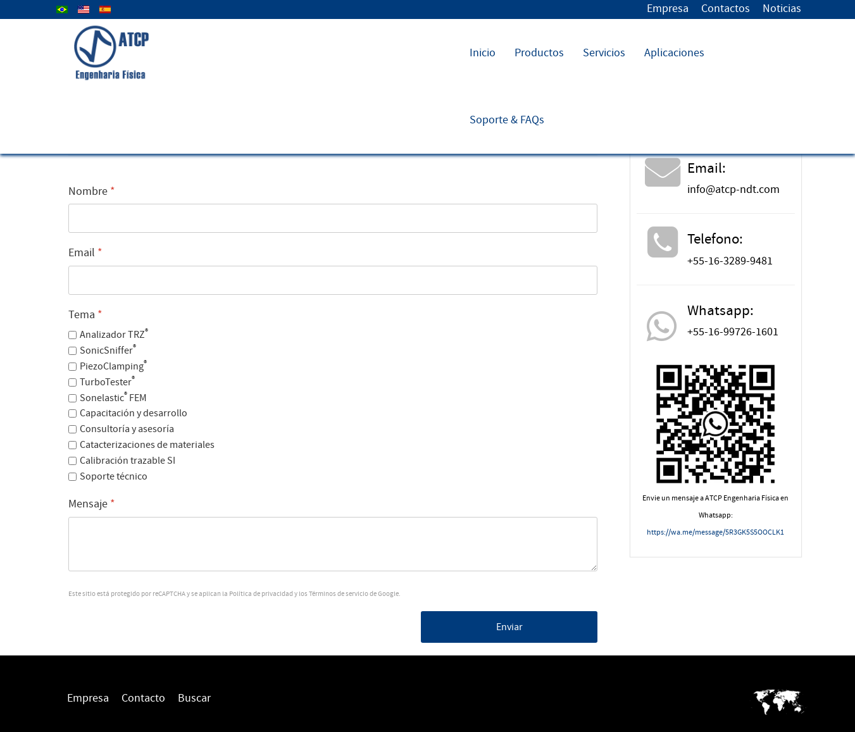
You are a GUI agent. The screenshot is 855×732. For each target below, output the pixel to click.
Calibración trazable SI (127, 460)
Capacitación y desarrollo (133, 413)
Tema (85, 314)
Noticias (782, 8)
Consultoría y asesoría (127, 429)
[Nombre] (332, 218)
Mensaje (91, 504)
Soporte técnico (113, 476)
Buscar (194, 698)
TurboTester (107, 382)
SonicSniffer (108, 350)
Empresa (668, 8)
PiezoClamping (113, 366)
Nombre (91, 191)
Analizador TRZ (114, 334)
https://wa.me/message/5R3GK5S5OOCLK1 (715, 532)
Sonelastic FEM (113, 398)
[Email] (332, 280)
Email (85, 252)
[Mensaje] (332, 544)
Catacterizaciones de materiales (147, 444)
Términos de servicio (338, 594)
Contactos (725, 8)
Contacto (143, 698)
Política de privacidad (261, 594)
